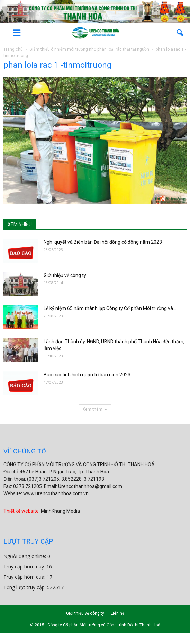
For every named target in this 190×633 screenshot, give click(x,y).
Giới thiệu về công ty (65, 275)
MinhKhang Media (60, 511)
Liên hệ (117, 613)
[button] (180, 32)
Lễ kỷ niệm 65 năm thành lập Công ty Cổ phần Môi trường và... (110, 308)
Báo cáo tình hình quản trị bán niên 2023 (87, 374)
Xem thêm (95, 409)
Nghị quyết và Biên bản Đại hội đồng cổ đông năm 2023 (103, 242)
